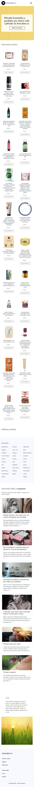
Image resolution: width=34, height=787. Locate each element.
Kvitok (25, 461)
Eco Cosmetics (5, 455)
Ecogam (4, 449)
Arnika (25, 458)
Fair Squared (27, 470)
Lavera (14, 455)
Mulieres (15, 470)
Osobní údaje (5, 770)
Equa (25, 449)
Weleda (25, 476)
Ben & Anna (5, 470)
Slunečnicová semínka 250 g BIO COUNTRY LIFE (25, 65)
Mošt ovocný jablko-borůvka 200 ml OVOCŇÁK (9, 314)
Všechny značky (6, 758)
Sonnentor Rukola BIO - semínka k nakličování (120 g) (9, 284)
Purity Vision (16, 467)
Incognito (26, 455)
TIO (3, 464)
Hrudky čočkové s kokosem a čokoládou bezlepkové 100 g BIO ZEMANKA (25, 408)
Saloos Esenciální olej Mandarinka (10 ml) (25, 155)
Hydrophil (15, 464)
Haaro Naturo (5, 473)
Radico (3, 467)
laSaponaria (27, 467)
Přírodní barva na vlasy (11, 644)
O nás (3, 773)
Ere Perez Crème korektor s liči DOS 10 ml (25, 375)
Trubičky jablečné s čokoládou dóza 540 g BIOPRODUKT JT (9, 65)
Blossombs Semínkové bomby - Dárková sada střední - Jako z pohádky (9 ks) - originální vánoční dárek (25, 188)
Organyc (15, 452)
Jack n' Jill (15, 449)
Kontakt (4, 776)
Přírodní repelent (9, 672)
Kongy (25, 464)
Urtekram (4, 452)
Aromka (4, 461)
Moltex (14, 473)
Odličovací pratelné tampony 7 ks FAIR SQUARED (9, 252)
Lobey (25, 473)
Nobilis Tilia (26, 446)
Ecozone (15, 446)
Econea (14, 458)
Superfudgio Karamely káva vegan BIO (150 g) (25, 314)
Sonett (3, 458)
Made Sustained (28, 452)
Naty (14, 461)
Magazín (4, 761)
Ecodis (3, 476)
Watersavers (5, 446)
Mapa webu (5, 765)
